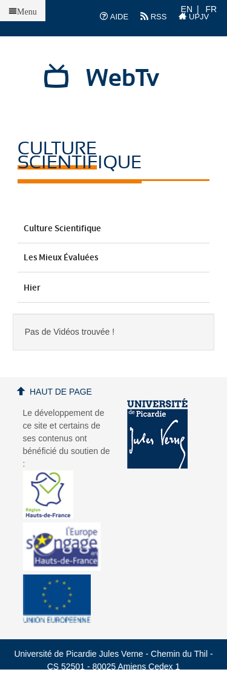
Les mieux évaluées (114, 258)
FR (211, 9)
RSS (153, 16)
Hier (114, 288)
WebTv (122, 79)
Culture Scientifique (114, 229)
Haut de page (61, 392)
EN (186, 9)
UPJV (194, 16)
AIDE (114, 16)
